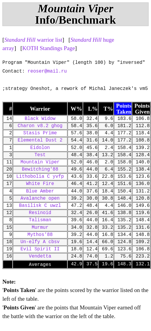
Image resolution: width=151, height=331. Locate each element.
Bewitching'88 (40, 169)
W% (76, 109)
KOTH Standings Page (48, 48)
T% (108, 109)
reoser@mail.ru (47, 71)
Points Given (142, 109)
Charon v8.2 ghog (40, 126)
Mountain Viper (40, 162)
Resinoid (40, 213)
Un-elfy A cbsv (40, 242)
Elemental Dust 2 (40, 140)
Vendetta (40, 256)
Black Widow (40, 118)
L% (92, 109)
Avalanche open (40, 198)
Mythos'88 (40, 234)
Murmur (40, 227)
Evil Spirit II (40, 249)
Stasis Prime (40, 133)
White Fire (40, 183)
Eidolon (40, 148)
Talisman (40, 220)
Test (39, 155)
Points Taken (123, 109)
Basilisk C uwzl (40, 205)
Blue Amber (40, 191)
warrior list (33, 40)
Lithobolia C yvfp (40, 176)
